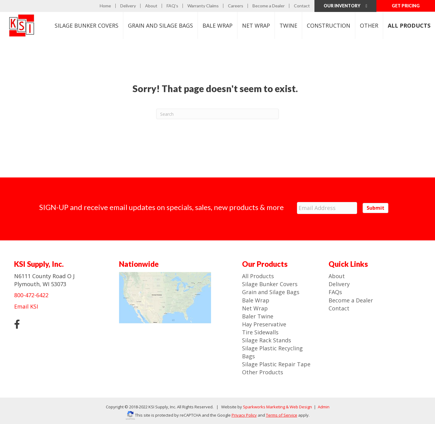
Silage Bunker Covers (270, 283)
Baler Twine (257, 316)
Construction (328, 25)
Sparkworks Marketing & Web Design (277, 407)
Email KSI (26, 306)
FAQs (335, 292)
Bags (160, 25)
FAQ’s (172, 6)
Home (105, 6)
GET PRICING (406, 5)
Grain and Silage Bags (270, 292)
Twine (288, 25)
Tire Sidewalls (260, 332)
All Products (258, 275)
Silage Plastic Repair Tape (276, 364)
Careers (235, 6)
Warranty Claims (203, 6)
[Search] (217, 114)
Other (369, 25)
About (151, 6)
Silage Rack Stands (266, 340)
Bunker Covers (86, 25)
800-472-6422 (31, 295)
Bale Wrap (217, 25)
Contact (302, 6)
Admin (323, 407)
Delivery (128, 6)
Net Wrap (256, 25)
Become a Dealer (268, 6)
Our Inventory (345, 5)
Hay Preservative (264, 324)
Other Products (262, 372)
